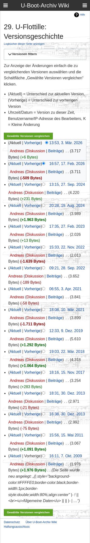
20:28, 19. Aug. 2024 (67, 206)
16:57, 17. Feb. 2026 (67, 164)
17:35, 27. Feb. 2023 (67, 226)
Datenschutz (12, 522)
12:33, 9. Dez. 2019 (66, 331)
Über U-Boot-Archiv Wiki (41, 522)
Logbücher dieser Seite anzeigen (24, 43)
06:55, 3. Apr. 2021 (65, 289)
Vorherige (32, 143)
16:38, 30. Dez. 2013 (67, 414)
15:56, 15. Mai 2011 (66, 435)
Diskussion (35, 151)
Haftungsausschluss (17, 526)
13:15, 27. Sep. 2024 (67, 184)
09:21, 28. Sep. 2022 (67, 268)
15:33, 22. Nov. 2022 (66, 247)
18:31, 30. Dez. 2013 (67, 393)
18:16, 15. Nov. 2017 (66, 372)
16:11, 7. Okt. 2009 (65, 456)
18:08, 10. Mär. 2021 (66, 310)
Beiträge (55, 151)
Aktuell (15, 164)
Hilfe (82, 14)
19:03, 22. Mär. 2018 (66, 352)
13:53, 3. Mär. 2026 (65, 143)
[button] (44, 54)
